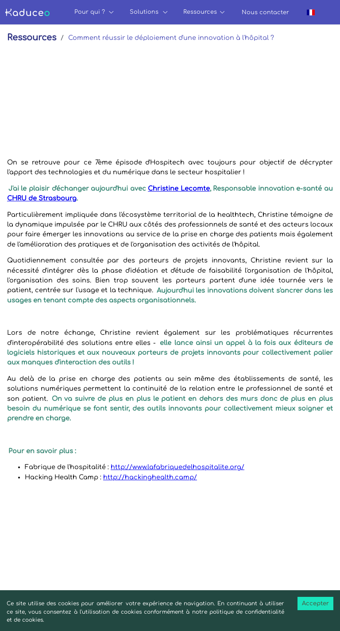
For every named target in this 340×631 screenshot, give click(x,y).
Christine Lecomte (179, 188)
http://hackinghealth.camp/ (150, 477)
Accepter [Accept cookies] (315, 603)
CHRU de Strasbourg (42, 198)
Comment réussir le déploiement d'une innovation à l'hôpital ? (171, 38)
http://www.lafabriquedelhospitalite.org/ (177, 466)
